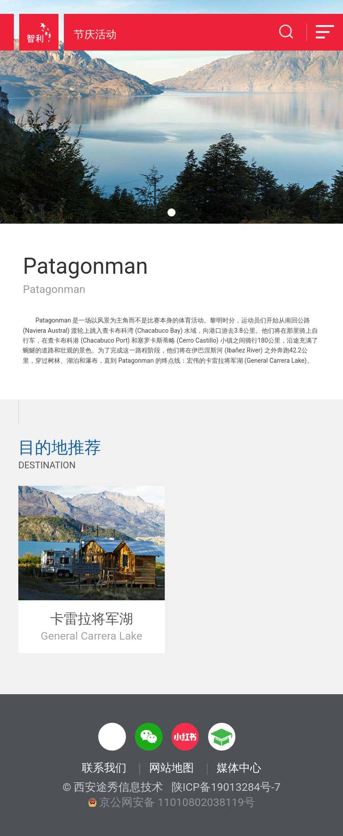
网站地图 (171, 768)
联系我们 (104, 768)
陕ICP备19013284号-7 (226, 787)
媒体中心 (239, 768)
